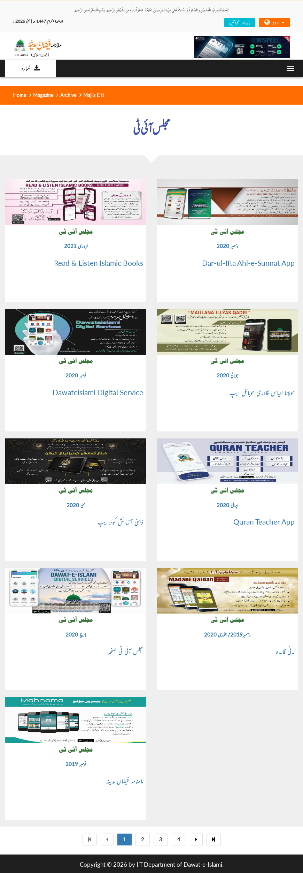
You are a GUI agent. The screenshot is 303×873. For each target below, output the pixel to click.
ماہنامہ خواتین (239, 22)
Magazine (43, 95)
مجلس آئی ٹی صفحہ (125, 651)
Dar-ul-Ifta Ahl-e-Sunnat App (248, 263)
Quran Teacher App (264, 521)
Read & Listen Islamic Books (98, 263)
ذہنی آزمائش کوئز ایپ (120, 521)
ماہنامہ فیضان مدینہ (124, 780)
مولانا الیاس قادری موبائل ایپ (262, 392)
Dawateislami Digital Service (98, 392)
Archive (68, 95)
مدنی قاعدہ (285, 651)
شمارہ (30, 68)
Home (19, 95)
